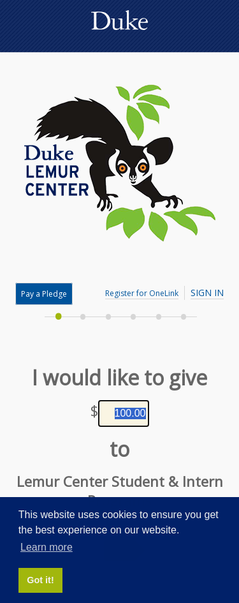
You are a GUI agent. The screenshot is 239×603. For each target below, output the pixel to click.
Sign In (207, 293)
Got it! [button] (40, 580)
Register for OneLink (141, 293)
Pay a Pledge (44, 293)
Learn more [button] (46, 547)
